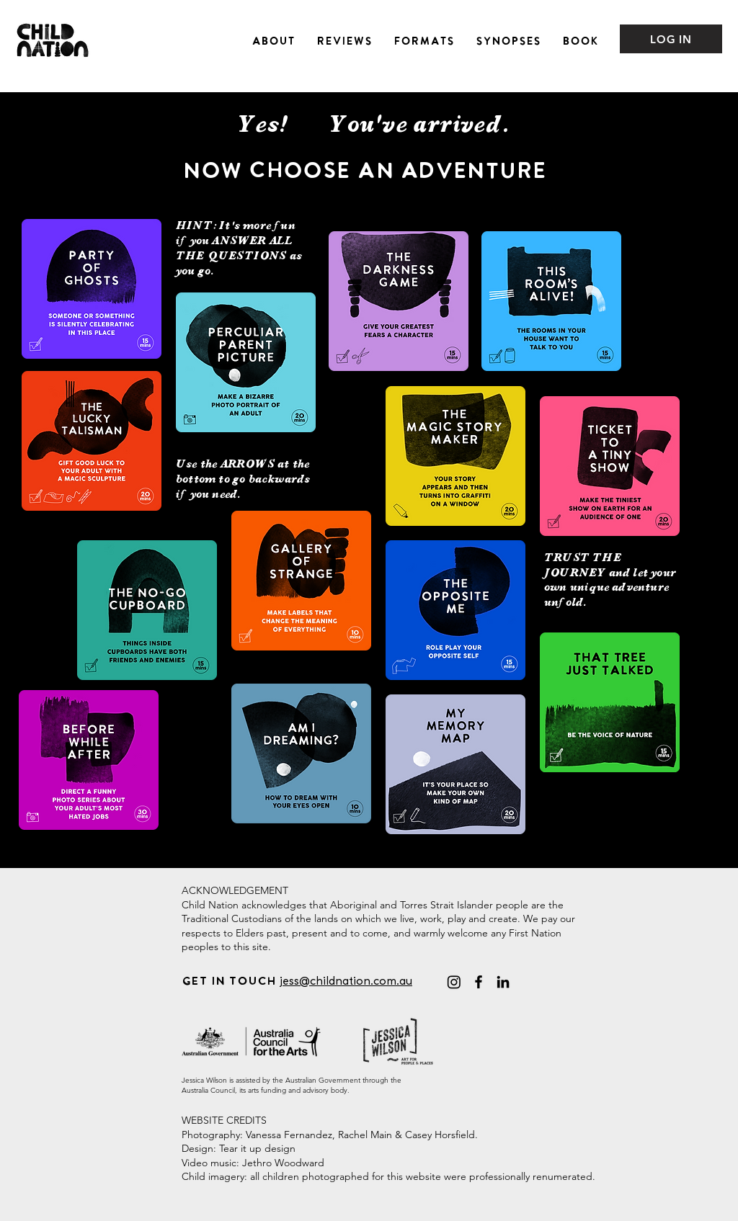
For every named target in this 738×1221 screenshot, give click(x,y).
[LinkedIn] (503, 981)
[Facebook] (478, 981)
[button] (273, 39)
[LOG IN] (671, 38)
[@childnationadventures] (454, 981)
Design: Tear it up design (238, 1148)
